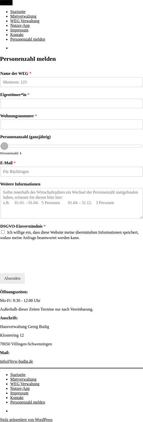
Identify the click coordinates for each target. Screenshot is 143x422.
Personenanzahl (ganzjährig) (25, 137)
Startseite (18, 11)
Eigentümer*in (14, 94)
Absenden (12, 278)
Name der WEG (15, 73)
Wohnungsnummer (18, 116)
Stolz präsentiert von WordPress (26, 419)
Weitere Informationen (20, 184)
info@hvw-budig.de (16, 361)
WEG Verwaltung (24, 21)
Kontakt (17, 34)
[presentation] (39, 265)
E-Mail (8, 163)
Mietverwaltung (23, 16)
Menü (6, 3)
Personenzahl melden (27, 39)
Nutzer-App (20, 25)
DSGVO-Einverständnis (23, 226)
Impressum (19, 30)
